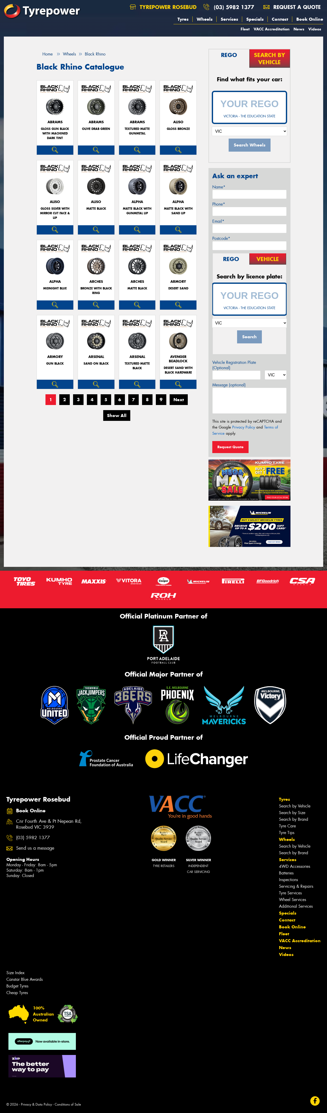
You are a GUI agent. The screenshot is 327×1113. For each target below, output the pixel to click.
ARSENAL (96, 357)
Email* (218, 221)
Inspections (288, 879)
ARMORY (178, 281)
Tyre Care (287, 826)
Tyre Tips (286, 832)
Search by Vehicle (294, 806)
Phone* (218, 204)
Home (45, 54)
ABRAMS (55, 122)
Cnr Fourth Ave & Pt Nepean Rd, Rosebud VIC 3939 (49, 824)
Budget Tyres (17, 986)
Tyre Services (290, 893)
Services (229, 19)
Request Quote (230, 447)
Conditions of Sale (68, 1104)
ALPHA (137, 202)
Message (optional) (229, 385)
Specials (255, 19)
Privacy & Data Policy (36, 1104)
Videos (314, 29)
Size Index (15, 972)
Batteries (286, 873)
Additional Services (296, 906)
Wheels (205, 19)
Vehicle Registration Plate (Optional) (234, 365)
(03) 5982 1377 (234, 7)
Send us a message (35, 848)
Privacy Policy (243, 427)
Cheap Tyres (17, 992)
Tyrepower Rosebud (163, 7)
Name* (218, 187)
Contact (280, 19)
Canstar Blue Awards (24, 979)
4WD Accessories (294, 866)
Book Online (309, 19)
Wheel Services (292, 899)
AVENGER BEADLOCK (178, 359)
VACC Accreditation (271, 29)
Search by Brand (293, 819)
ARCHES (96, 281)
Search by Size (292, 812)
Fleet (245, 29)
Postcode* (221, 238)
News (299, 29)
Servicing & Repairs (296, 886)
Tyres (183, 19)
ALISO (178, 122)
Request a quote (292, 7)
